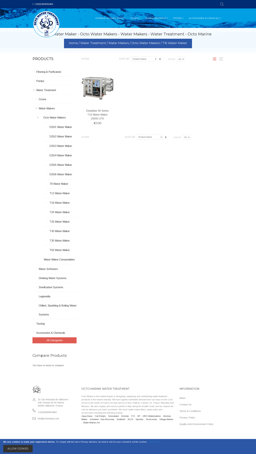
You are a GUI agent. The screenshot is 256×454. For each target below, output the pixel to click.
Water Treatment (93, 43)
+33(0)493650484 (43, 4)
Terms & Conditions (190, 411)
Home (74, 43)
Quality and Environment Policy (196, 424)
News (182, 398)
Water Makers (119, 43)
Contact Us (185, 404)
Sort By (124, 58)
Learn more (153, 442)
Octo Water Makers (146, 43)
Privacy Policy (187, 417)
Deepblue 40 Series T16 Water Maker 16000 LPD (97, 114)
